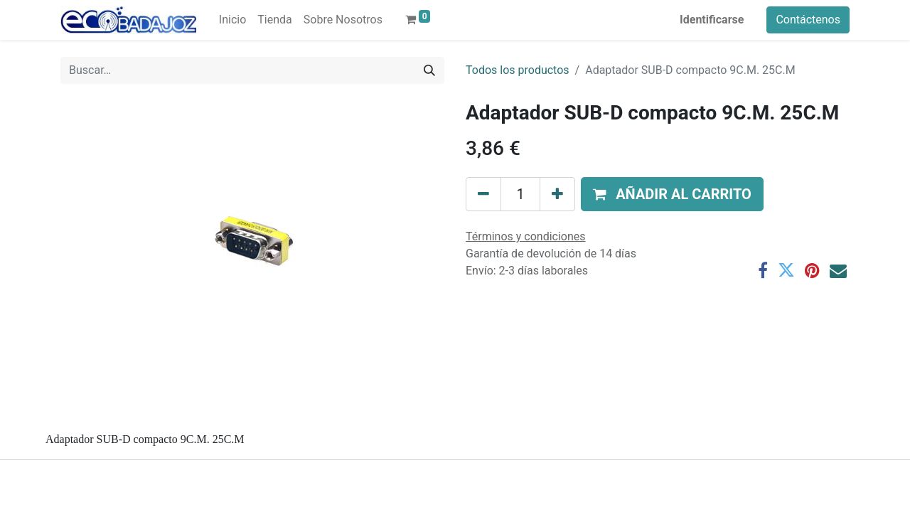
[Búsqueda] (429, 70)
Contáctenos (808, 19)
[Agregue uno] (557, 194)
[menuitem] (232, 20)
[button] (672, 194)
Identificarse (712, 19)
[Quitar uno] (483, 194)
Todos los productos (517, 70)
